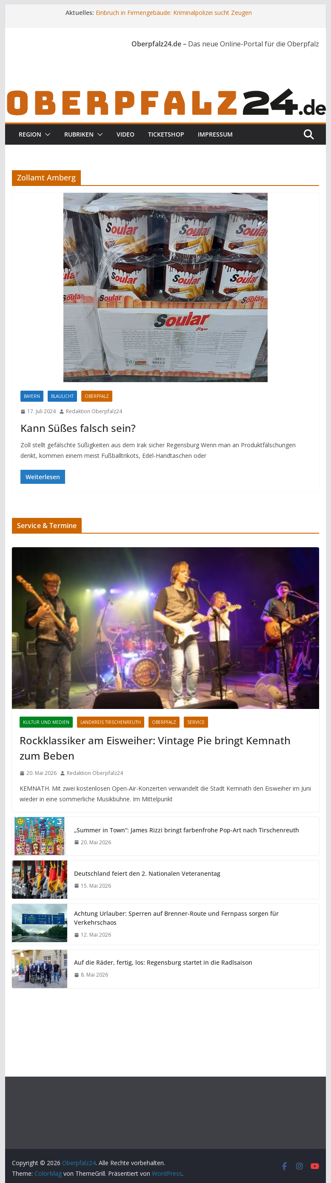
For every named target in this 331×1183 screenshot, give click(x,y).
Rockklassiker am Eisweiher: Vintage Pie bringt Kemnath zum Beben (155, 748)
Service (196, 722)
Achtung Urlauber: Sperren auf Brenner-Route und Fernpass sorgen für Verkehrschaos (176, 917)
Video (125, 134)
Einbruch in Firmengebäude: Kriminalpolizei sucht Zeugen (174, 13)
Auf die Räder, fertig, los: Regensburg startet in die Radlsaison (163, 962)
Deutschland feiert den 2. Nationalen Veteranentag (147, 873)
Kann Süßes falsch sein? (78, 428)
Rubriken (79, 134)
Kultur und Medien (46, 722)
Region (30, 134)
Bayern (32, 396)
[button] (46, 134)
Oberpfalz (97, 396)
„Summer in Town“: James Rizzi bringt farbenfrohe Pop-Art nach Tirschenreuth (186, 830)
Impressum (215, 134)
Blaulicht (62, 396)
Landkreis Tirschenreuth (110, 722)
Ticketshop (166, 134)
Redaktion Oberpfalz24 (94, 411)
